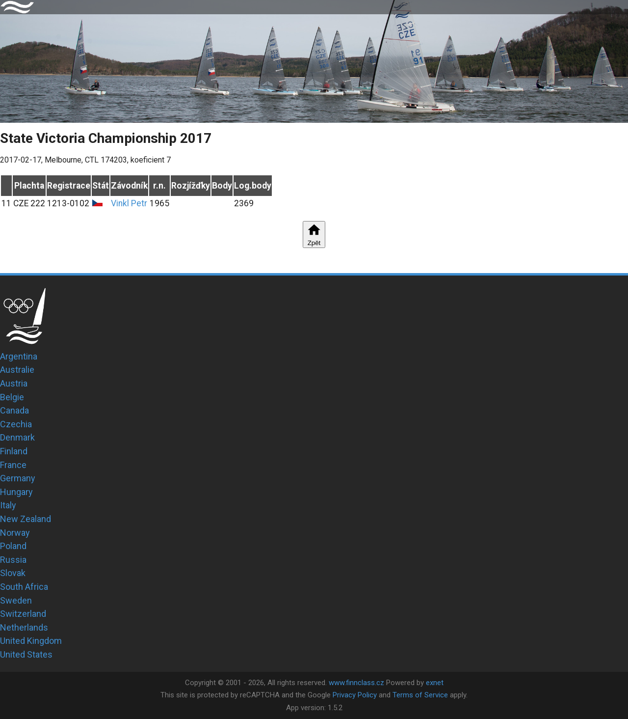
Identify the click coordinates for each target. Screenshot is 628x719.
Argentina (18, 356)
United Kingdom (31, 641)
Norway (15, 532)
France (13, 465)
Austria (13, 383)
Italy (8, 505)
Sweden (16, 600)
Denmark (17, 437)
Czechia (16, 424)
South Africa (24, 586)
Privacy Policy (355, 695)
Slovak (13, 573)
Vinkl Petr (129, 203)
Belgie (12, 397)
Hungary (16, 492)
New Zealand (25, 519)
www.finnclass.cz (356, 682)
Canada (14, 410)
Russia (13, 559)
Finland (13, 451)
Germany (17, 478)
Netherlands (24, 627)
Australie (17, 369)
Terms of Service (420, 695)
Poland (13, 546)
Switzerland (23, 613)
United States (26, 654)
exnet (435, 682)
